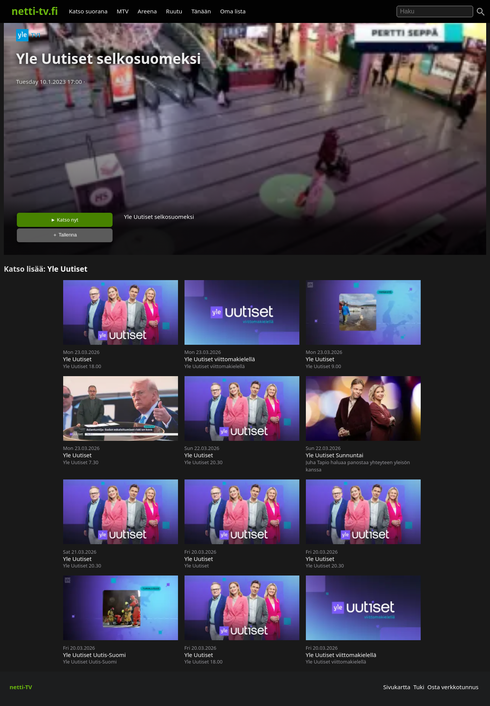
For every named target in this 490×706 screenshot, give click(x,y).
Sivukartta (396, 687)
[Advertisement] (245, 146)
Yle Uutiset (67, 269)
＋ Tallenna (64, 235)
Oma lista (233, 11)
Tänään (201, 11)
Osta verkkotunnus (453, 687)
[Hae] (435, 11)
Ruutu (174, 11)
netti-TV (21, 687)
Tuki (419, 687)
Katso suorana (88, 11)
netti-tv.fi (34, 11)
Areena (147, 11)
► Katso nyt (64, 219)
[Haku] (481, 12)
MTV (123, 11)
